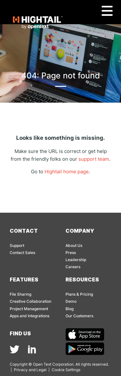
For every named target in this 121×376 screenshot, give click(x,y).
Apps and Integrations (29, 315)
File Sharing (20, 294)
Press (71, 252)
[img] (14, 349)
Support (17, 245)
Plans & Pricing (79, 294)
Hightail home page (67, 171)
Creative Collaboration (30, 301)
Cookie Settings (66, 369)
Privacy (21, 369)
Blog (70, 308)
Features (24, 279)
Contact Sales (22, 252)
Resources (82, 279)
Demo (71, 301)
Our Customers (79, 315)
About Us (74, 245)
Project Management (29, 308)
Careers (73, 266)
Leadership (76, 259)
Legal (41, 369)
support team (93, 159)
